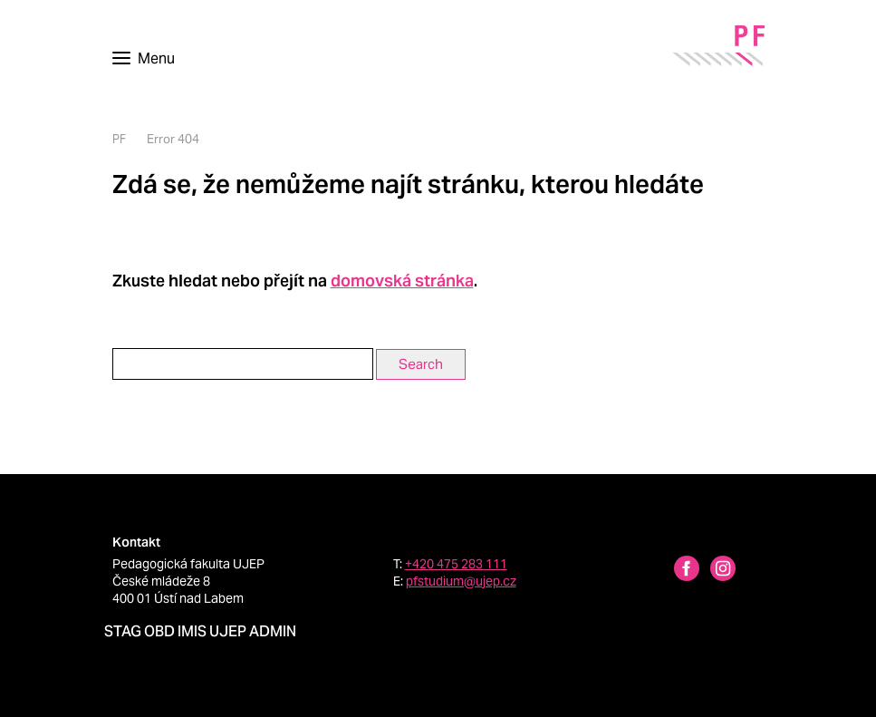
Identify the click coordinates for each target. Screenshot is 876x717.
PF (119, 139)
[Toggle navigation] (143, 59)
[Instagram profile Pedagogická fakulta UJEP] (712, 571)
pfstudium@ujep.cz (461, 581)
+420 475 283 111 (456, 564)
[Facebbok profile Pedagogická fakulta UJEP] (676, 571)
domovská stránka (402, 280)
